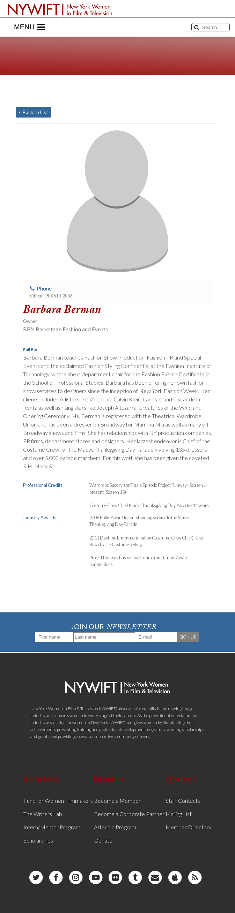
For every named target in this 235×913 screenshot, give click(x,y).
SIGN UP (187, 637)
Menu (29, 27)
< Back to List (33, 112)
